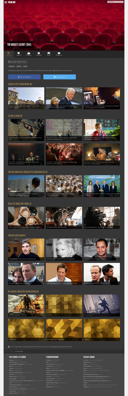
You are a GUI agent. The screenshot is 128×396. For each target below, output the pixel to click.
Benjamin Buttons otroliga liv (52, 382)
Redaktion (85, 364)
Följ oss (84, 368)
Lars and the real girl (50, 378)
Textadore (85, 382)
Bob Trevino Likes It (13, 362)
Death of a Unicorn (13, 376)
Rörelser (11, 366)
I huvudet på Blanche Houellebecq (16, 364)
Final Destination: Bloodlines (15, 384)
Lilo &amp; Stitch (12, 391)
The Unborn (48, 376)
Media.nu (85, 384)
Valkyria (47, 368)
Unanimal (11, 368)
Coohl (84, 372)
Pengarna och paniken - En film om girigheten (55, 370)
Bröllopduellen (49, 386)
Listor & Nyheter (15, 115)
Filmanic (85, 370)
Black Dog (11, 360)
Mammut (48, 372)
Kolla (84, 378)
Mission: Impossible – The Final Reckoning (18, 388)
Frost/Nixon (48, 360)
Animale (11, 382)
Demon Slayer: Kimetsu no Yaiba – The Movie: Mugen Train (21, 380)
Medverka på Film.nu (87, 366)
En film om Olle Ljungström (51, 374)
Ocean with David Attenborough (16, 372)
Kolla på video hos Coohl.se (19, 203)
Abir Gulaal (11, 374)
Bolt (47, 362)
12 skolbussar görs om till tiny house (90, 374)
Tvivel (47, 384)
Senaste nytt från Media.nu (20, 84)
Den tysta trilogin (12, 378)
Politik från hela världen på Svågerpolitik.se (28, 172)
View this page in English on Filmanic (17, 61)
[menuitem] (6, 351)
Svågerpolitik (86, 386)
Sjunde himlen (49, 366)
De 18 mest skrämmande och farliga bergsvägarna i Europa (95, 376)
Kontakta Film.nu (87, 362)
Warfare (10, 370)
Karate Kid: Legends (13, 393)
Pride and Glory (49, 380)
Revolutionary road (50, 364)
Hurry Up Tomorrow (13, 386)
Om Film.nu (85, 360)
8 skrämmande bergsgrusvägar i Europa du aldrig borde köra (95, 380)
